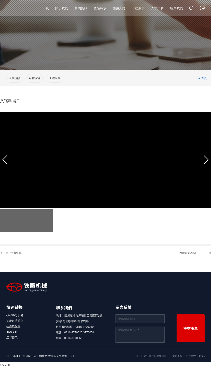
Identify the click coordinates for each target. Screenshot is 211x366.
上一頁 (4, 251)
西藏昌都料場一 (189, 251)
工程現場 (54, 77)
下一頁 (207, 251)
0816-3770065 (73, 336)
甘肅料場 (16, 251)
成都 (202, 354)
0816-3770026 (73, 331)
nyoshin (5, 363)
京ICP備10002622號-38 (151, 354)
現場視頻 (14, 77)
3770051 (88, 331)
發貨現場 (34, 77)
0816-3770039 (84, 325)
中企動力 (191, 354)
